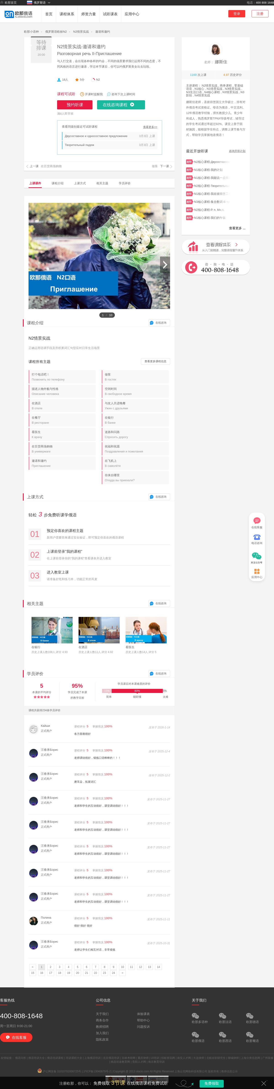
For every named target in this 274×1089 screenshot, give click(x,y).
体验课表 (143, 1014)
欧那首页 (8, 2)
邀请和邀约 (102, 31)
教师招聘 (102, 1026)
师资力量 (88, 14)
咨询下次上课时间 (123, 94)
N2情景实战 (81, 31)
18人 (65, 79)
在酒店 (64, 406)
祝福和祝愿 (137, 449)
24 (113, 973)
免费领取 (211, 1083)
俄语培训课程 (55, 1058)
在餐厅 (64, 420)
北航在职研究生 (216, 1058)
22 (95, 973)
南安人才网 (184, 1058)
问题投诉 (143, 1026)
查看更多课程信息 (155, 361)
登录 (236, 14)
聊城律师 (233, 1058)
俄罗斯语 (36, 2)
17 (50, 973)
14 (158, 967)
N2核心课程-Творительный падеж (212, 185)
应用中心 (132, 14)
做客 (137, 377)
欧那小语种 (31, 31)
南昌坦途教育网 (120, 1061)
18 (59, 973)
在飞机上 (137, 463)
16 (41, 973)
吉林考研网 (128, 1058)
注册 (260, 14)
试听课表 (110, 14)
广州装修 (267, 1058)
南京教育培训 (156, 1061)
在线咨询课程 (115, 105)
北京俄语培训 (111, 1058)
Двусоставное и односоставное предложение (96, 136)
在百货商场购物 (64, 449)
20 (77, 973)
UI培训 (155, 1058)
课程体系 (67, 14)
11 (131, 967)
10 (122, 967)
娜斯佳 (215, 62)
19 (68, 973)
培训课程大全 (74, 1058)
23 (104, 973)
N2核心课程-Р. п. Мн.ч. (212, 209)
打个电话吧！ (64, 377)
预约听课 (75, 105)
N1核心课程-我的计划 (212, 169)
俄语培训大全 (36, 1058)
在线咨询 (160, 322)
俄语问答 (20, 1058)
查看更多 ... (237, 228)
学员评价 (125, 183)
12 (140, 967)
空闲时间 (137, 391)
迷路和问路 (137, 434)
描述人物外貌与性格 (64, 391)
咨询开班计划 (237, 151)
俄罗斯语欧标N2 (56, 31)
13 (149, 967)
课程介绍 (57, 183)
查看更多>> (150, 127)
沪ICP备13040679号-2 (97, 1071)
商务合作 (102, 1020)
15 (32, 973)
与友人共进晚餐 (137, 406)
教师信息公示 (229, 1071)
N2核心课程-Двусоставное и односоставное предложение (212, 161)
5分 (82, 79)
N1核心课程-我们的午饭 (212, 217)
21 (86, 973)
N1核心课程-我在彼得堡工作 (212, 193)
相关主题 (102, 183)
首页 (49, 14)
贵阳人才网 (139, 1061)
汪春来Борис (49, 749)
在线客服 (256, 523)
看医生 (64, 434)
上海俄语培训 (92, 1058)
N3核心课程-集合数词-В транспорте (212, 201)
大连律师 (198, 1058)
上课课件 (35, 183)
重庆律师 (143, 1058)
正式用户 (46, 730)
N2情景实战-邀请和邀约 (81, 46)
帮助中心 (143, 1020)
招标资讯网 (168, 1058)
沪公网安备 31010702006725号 (59, 1071)
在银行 (137, 420)
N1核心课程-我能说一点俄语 (212, 177)
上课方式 (80, 183)
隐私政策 (102, 1039)
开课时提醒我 (94, 94)
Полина (46, 917)
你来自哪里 (137, 477)
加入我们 (102, 1033)
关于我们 (102, 1014)
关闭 (263, 1083)
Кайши (45, 725)
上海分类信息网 (250, 1058)
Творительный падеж (79, 145)
